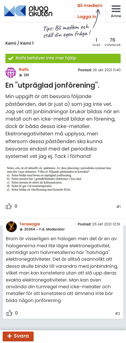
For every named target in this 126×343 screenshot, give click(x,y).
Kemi (10, 43)
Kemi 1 (27, 43)
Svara (21, 336)
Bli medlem (90, 5)
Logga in (87, 16)
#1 (118, 207)
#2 (117, 313)
